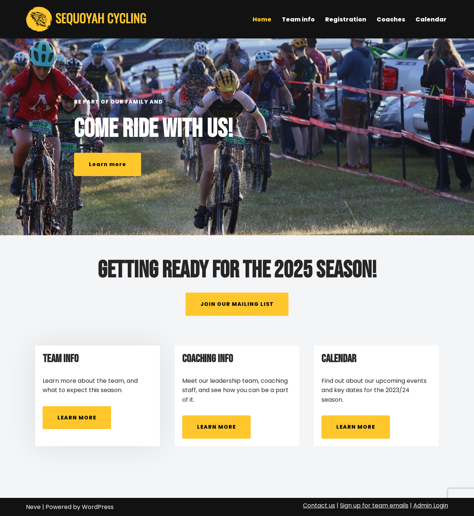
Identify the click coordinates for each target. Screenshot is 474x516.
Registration (345, 19)
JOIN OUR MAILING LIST (237, 304)
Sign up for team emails (374, 505)
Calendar (431, 19)
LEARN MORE (76, 417)
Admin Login (430, 505)
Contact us (319, 505)
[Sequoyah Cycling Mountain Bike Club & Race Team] (88, 19)
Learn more (107, 164)
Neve (33, 507)
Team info (298, 19)
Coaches (391, 19)
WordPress (98, 507)
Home (262, 19)
